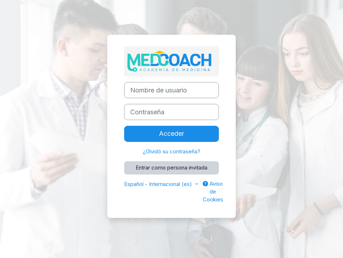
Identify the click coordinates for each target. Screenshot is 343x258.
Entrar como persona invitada (171, 167)
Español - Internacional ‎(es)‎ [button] (158, 184)
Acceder (171, 133)
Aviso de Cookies (213, 192)
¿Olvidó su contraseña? (171, 151)
